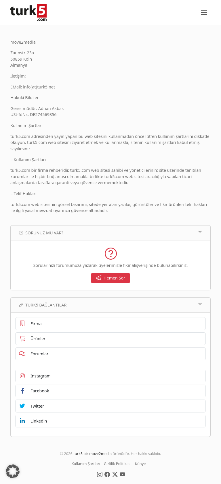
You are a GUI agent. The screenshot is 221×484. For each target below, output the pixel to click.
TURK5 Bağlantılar (110, 305)
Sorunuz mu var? (110, 233)
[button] (12, 471)
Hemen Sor (110, 278)
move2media (100, 453)
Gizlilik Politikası (117, 463)
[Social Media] (99, 474)
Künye (140, 463)
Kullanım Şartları (86, 463)
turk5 (78, 453)
